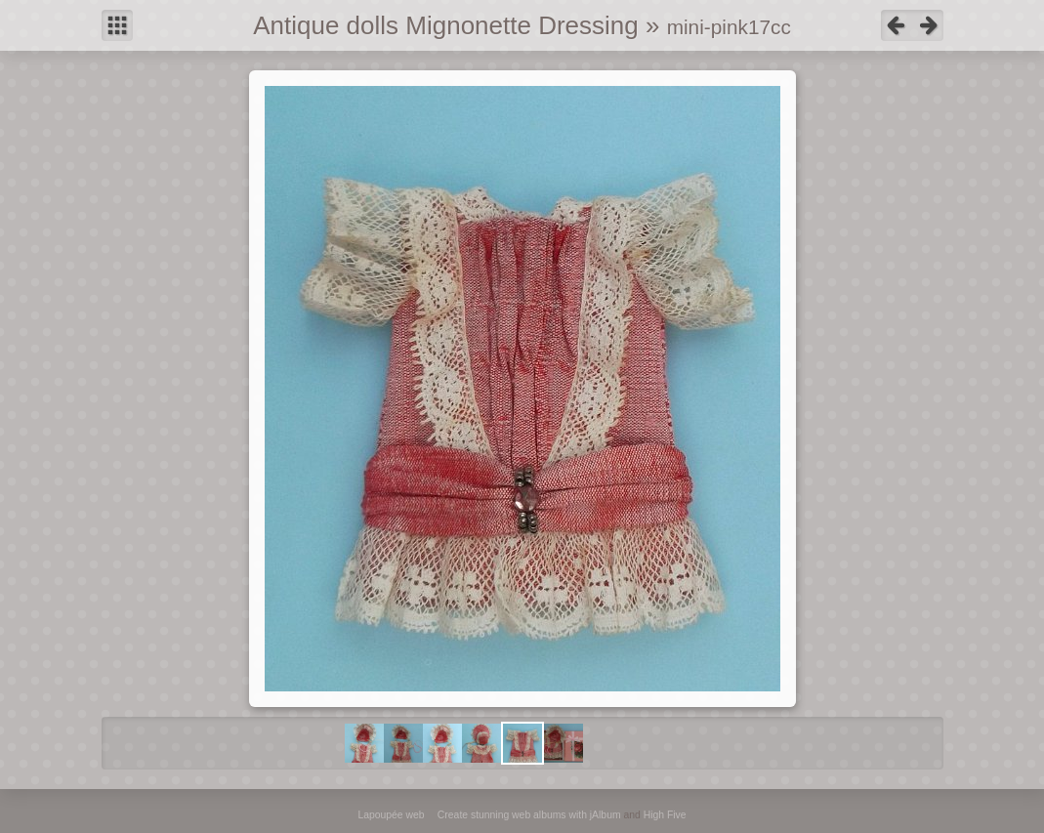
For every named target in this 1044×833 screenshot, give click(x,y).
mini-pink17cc (729, 27)
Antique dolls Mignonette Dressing (446, 25)
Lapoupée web (390, 815)
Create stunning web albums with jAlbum (529, 815)
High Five (665, 815)
